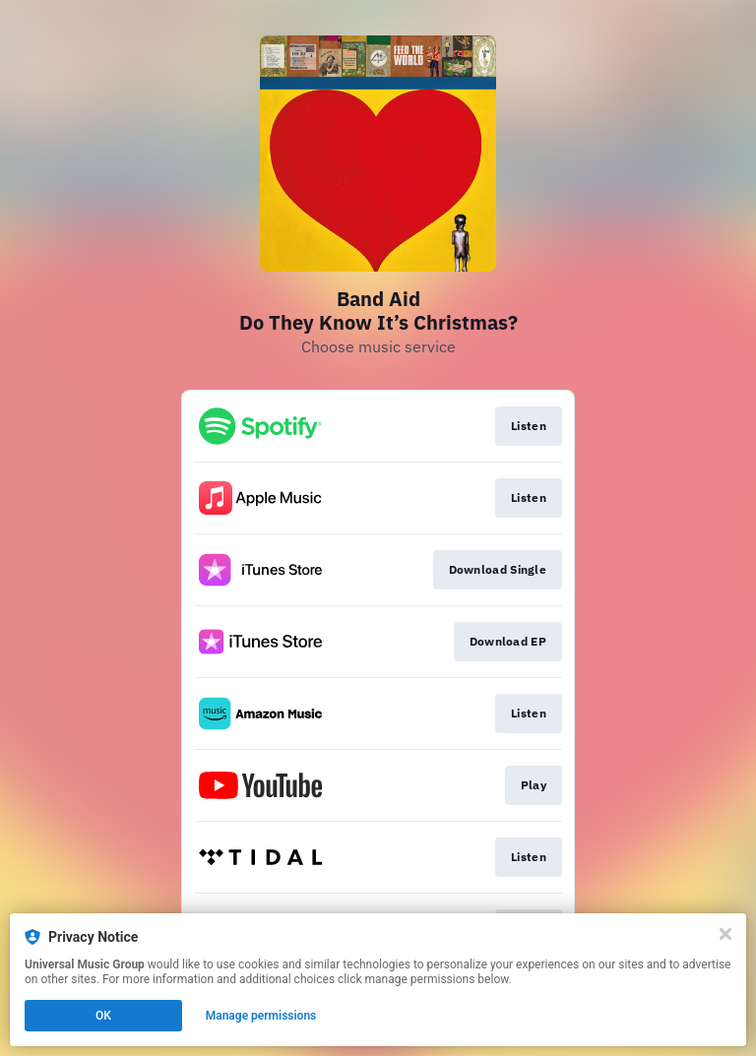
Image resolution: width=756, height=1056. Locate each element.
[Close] (725, 934)
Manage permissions (261, 1016)
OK (103, 1016)
